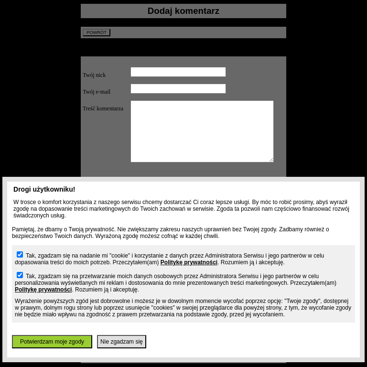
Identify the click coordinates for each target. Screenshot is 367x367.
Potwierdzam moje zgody (52, 341)
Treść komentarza (103, 108)
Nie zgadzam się (121, 341)
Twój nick (94, 75)
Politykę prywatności (189, 262)
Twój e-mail (96, 91)
